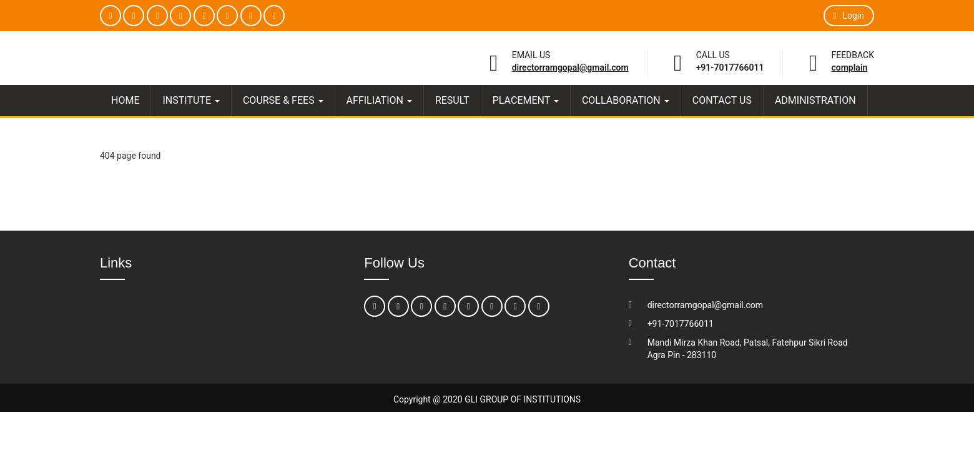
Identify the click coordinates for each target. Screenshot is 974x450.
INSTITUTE (190, 100)
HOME (125, 100)
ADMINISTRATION (815, 100)
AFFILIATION (379, 100)
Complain (849, 67)
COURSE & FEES (283, 100)
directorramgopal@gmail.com (570, 67)
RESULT (452, 100)
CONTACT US (722, 100)
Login (849, 16)
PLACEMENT (526, 100)
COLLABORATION (625, 100)
